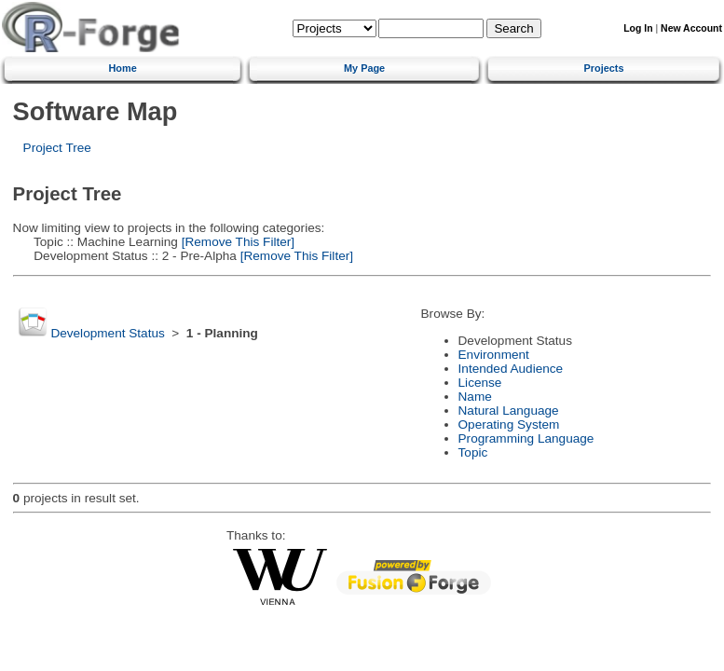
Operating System (509, 424)
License (480, 383)
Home (122, 68)
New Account (691, 28)
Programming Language (526, 438)
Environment (493, 355)
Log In (637, 28)
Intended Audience (511, 369)
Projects (604, 68)
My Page (364, 68)
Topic (473, 452)
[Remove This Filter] (236, 242)
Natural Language (508, 411)
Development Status (107, 333)
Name (475, 397)
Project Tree (57, 148)
